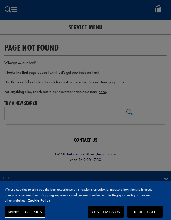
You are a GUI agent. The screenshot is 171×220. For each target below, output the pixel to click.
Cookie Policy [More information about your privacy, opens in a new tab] (39, 202)
